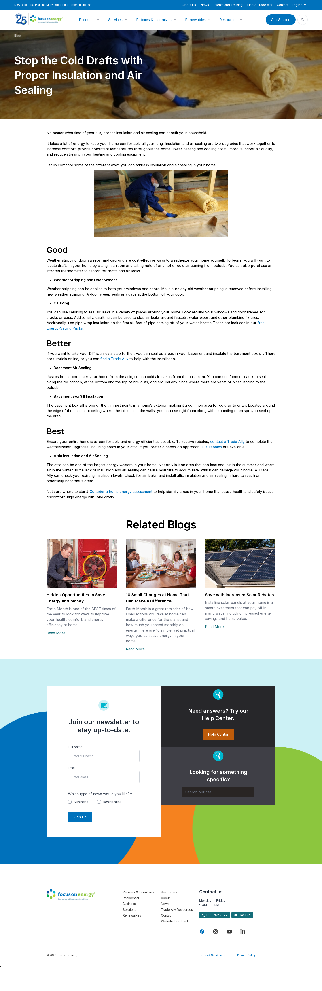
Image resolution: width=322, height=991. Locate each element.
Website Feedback (175, 921)
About (165, 898)
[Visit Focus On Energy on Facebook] (202, 931)
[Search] (218, 792)
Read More (56, 633)
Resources (228, 19)
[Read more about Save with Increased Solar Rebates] (240, 563)
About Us (189, 5)
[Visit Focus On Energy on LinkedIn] (243, 931)
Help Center (218, 734)
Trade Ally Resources (177, 909)
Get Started (280, 19)
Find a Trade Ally (259, 5)
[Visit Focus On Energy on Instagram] (215, 931)
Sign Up (80, 817)
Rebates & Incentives (154, 19)
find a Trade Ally (114, 359)
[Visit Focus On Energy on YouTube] (229, 931)
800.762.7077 (215, 915)
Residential (131, 898)
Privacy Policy (246, 955)
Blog (17, 35)
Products (86, 19)
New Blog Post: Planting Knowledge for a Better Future (52, 5)
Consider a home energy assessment (121, 491)
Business (129, 904)
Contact (282, 5)
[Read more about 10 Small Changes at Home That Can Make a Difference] (161, 563)
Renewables (195, 19)
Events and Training (228, 5)
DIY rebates (212, 447)
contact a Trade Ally (227, 441)
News (205, 5)
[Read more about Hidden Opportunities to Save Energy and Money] (82, 563)
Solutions (129, 909)
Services (115, 19)
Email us (242, 915)
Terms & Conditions (212, 955)
